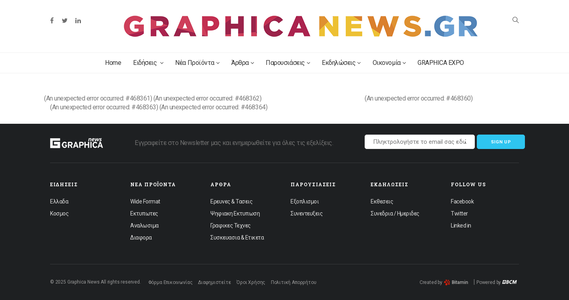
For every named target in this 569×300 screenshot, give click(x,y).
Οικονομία (389, 62)
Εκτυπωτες (144, 213)
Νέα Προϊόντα (197, 62)
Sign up (501, 142)
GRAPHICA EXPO (441, 62)
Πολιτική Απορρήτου (294, 282)
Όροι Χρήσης (250, 282)
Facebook (462, 201)
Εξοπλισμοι (305, 201)
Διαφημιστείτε (214, 282)
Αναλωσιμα (144, 225)
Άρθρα (242, 62)
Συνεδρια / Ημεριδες (395, 213)
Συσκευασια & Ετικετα (237, 237)
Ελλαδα (59, 201)
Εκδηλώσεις (341, 62)
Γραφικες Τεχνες (230, 225)
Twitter (459, 213)
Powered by (496, 282)
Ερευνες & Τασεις (231, 201)
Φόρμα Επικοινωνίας (170, 282)
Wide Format (145, 201)
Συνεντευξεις (307, 213)
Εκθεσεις (382, 201)
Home (113, 62)
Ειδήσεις (148, 62)
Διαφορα (141, 237)
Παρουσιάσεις (288, 62)
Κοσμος (59, 213)
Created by (444, 282)
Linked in (461, 225)
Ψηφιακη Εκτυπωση (235, 213)
